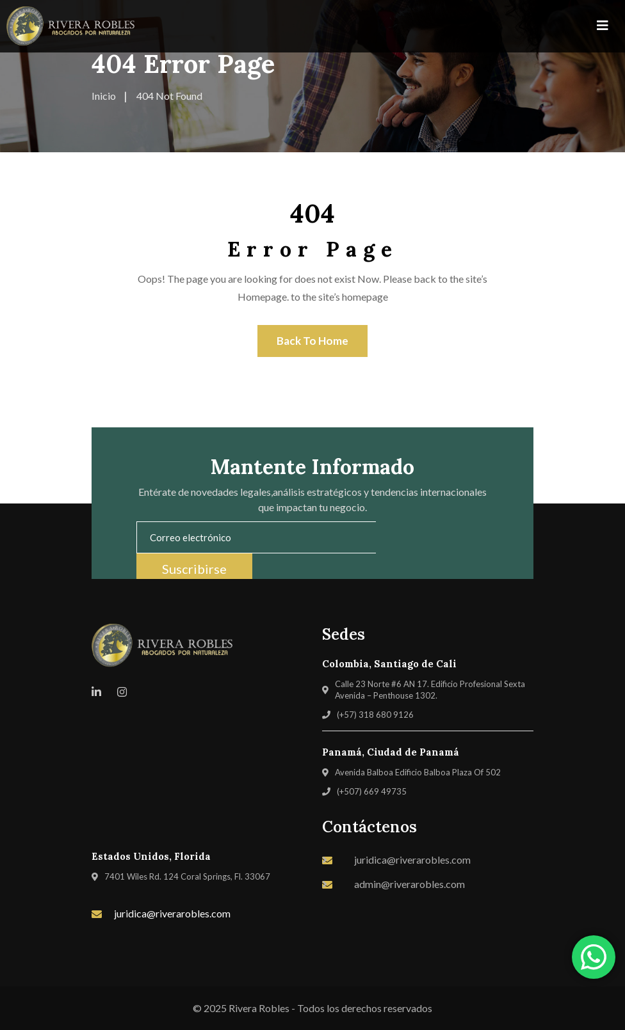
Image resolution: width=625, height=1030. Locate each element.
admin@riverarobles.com (409, 884)
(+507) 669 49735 (372, 791)
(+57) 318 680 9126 (375, 714)
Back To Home (312, 340)
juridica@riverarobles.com (172, 913)
